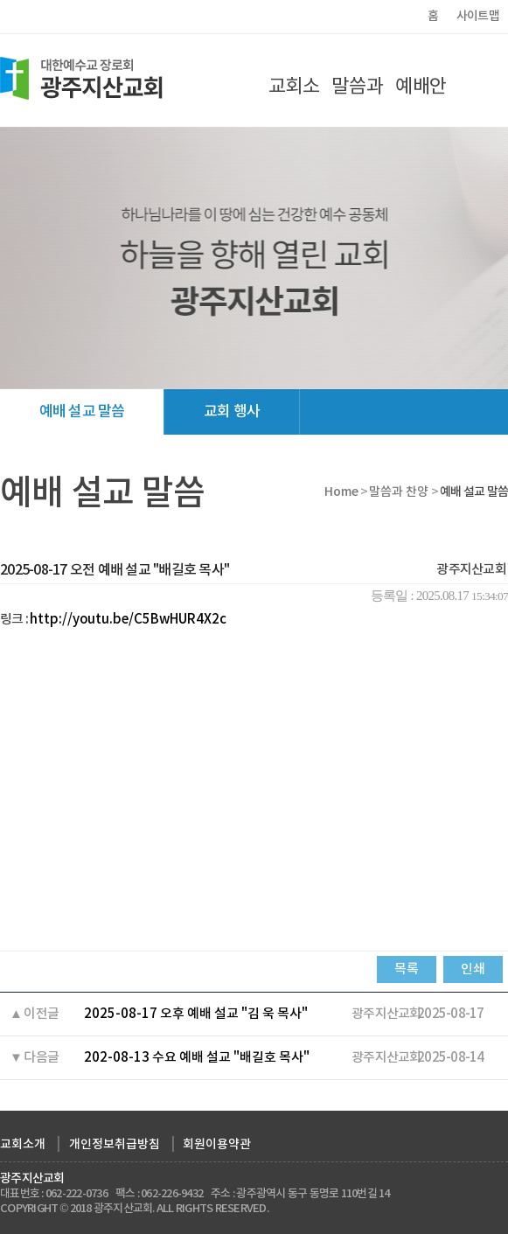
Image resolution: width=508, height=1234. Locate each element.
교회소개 (294, 100)
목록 (406, 969)
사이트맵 (477, 16)
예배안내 (421, 100)
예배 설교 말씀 (81, 412)
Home (341, 492)
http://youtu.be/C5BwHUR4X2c (128, 619)
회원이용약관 (217, 1144)
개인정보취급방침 (114, 1144)
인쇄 (473, 969)
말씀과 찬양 (357, 100)
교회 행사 (232, 412)
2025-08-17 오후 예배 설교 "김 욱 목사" (196, 1014)
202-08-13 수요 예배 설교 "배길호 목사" (197, 1057)
